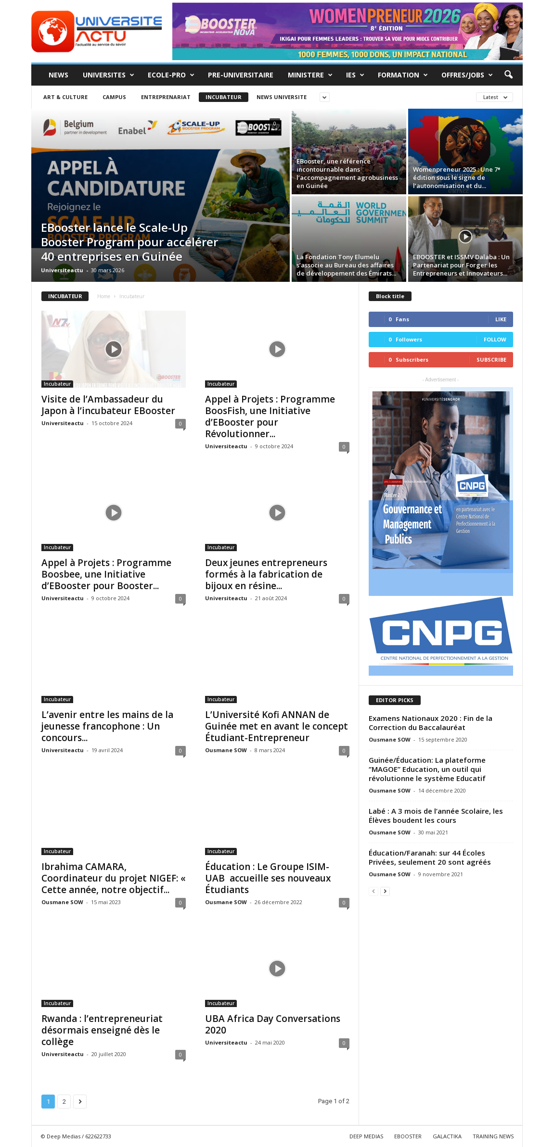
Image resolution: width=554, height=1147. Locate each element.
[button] (508, 75)
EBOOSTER (408, 1136)
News (58, 74)
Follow (495, 339)
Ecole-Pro (171, 75)
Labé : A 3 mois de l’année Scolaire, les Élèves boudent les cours (436, 815)
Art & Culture (65, 97)
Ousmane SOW (226, 750)
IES (355, 75)
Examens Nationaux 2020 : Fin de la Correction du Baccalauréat (430, 722)
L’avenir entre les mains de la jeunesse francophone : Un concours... (107, 726)
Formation (403, 75)
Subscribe (491, 359)
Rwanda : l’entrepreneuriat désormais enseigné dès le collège (102, 1030)
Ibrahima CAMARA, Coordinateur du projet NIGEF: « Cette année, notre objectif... (113, 878)
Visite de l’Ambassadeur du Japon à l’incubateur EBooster (108, 405)
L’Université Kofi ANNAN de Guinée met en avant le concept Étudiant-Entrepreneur (276, 726)
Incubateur (224, 97)
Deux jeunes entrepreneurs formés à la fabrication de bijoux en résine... (266, 574)
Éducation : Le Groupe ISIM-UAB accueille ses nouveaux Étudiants (268, 878)
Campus (114, 97)
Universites (108, 75)
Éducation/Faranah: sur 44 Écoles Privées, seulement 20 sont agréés (430, 857)
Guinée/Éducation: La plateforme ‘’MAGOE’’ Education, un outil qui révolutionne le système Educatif (427, 769)
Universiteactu (62, 270)
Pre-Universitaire (240, 74)
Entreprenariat (166, 97)
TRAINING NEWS (493, 1136)
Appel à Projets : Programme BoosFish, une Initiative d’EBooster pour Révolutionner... (270, 416)
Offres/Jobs (467, 75)
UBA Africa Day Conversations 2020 (272, 1024)
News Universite (282, 97)
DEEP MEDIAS (366, 1136)
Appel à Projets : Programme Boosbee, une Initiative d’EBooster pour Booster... (106, 574)
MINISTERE (310, 75)
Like (500, 319)
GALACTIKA (447, 1136)
